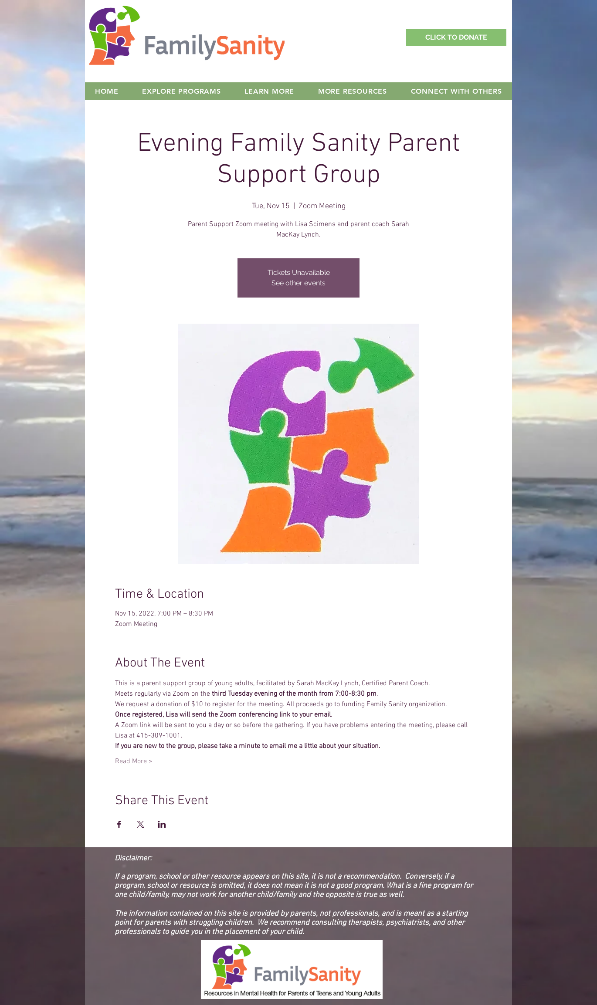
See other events (298, 283)
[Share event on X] (140, 824)
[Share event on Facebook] (119, 824)
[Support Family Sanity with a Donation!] (456, 37)
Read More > (134, 761)
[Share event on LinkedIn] (162, 824)
